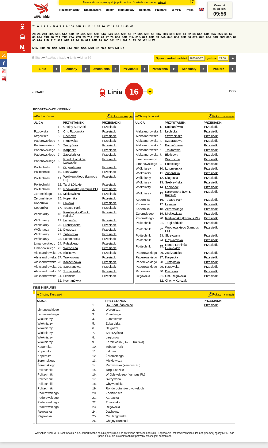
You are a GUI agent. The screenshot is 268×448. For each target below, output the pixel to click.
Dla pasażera (93, 9)
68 (33, 37)
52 (77, 34)
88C (222, 37)
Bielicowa (69, 252)
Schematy (189, 69)
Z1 (34, 26)
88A (208, 37)
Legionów (70, 220)
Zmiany (71, 69)
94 (77, 40)
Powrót (39, 92)
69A (39, 37)
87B (201, 37)
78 (112, 37)
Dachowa (69, 136)
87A (195, 37)
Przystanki (130, 69)
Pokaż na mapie (119, 116)
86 (189, 37)
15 (98, 26)
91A (39, 40)
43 (127, 26)
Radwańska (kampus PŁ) (80, 189)
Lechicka (69, 276)
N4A (69, 48)
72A (71, 37)
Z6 (39, 34)
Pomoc (232, 91)
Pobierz (218, 69)
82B (151, 37)
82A (144, 37)
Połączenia (160, 69)
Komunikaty (126, 9)
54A (103, 34)
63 (194, 34)
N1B (42, 48)
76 (102, 37)
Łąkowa (68, 203)
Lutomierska (71, 239)
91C (53, 40)
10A (71, 26)
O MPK (176, 9)
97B (94, 40)
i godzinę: (211, 58)
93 (72, 40)
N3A (55, 48)
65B (220, 34)
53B (89, 34)
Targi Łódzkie (72, 184)
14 (93, 26)
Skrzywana (71, 172)
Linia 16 (85, 57)
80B (124, 37)
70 (52, 37)
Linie (73, 57)
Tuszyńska (70, 145)
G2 (145, 40)
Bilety (110, 9)
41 (122, 26)
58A (140, 34)
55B (123, 34)
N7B (111, 48)
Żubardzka (70, 234)
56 (129, 34)
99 (100, 40)
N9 (122, 48)
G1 (140, 40)
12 (89, 26)
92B (66, 40)
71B (64, 37)
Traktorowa (71, 257)
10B (78, 26)
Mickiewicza (71, 193)
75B (96, 37)
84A (163, 37)
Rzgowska (70, 140)
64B (206, 34)
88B (215, 37)
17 (108, 26)
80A (117, 37)
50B (57, 34)
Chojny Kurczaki (74, 126)
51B (71, 34)
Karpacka (69, 150)
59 (152, 34)
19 (117, 26)
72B (78, 37)
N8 (117, 48)
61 (184, 34)
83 (157, 37)
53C (96, 34)
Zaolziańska (71, 154)
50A (51, 34)
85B (183, 37)
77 (107, 37)
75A (89, 37)
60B (165, 34)
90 (33, 40)
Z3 (34, 34)
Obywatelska (72, 167)
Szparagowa (71, 266)
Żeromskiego (174, 209)
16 (103, 26)
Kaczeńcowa (72, 262)
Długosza (69, 229)
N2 (48, 48)
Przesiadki (109, 126)
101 (112, 40)
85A (176, 37)
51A (64, 34)
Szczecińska (71, 271)
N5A (84, 48)
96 (82, 40)
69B (46, 37)
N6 (97, 48)
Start (37, 57)
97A (87, 40)
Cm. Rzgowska (73, 131)
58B (146, 34)
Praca (189, 9)
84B (169, 37)
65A (213, 34)
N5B (91, 48)
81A (131, 37)
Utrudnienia (101, 69)
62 (189, 34)
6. (130, 40)
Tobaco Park (71, 207)
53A (82, 34)
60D (178, 34)
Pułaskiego (71, 243)
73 (84, 37)
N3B (62, 48)
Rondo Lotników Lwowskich (74, 161)
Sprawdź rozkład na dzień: (172, 58)
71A (57, 37)
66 (225, 34)
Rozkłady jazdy (55, 57)
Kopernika (70, 198)
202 (125, 40)
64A (199, 34)
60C (172, 34)
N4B (77, 48)
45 (131, 26)
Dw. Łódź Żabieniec (119, 305)
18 (112, 26)
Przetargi (161, 9)
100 (106, 40)
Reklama (145, 9)
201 (118, 40)
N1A (35, 48)
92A (59, 40)
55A (116, 34)
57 (134, 34)
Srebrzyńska (71, 225)
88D (228, 37)
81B (138, 37)
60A (158, 34)
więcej (162, 2)
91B (46, 40)
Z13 (44, 34)
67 (230, 34)
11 (84, 26)
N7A (104, 48)
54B (110, 34)
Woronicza (70, 248)
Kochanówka (72, 280)
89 (234, 37)
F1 (134, 40)
